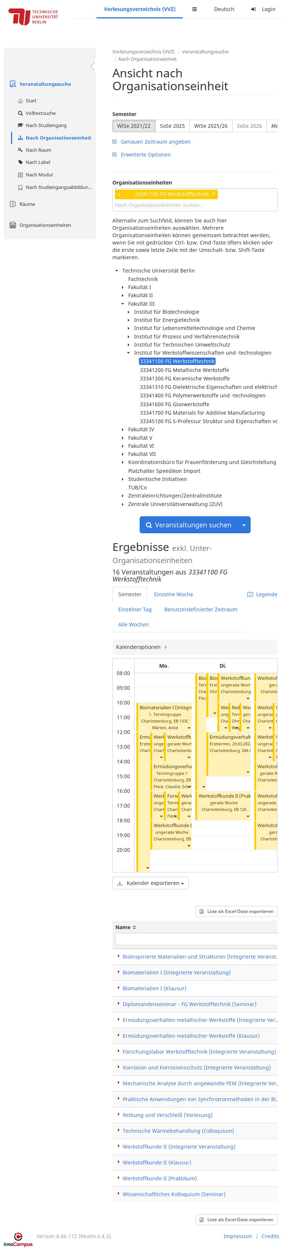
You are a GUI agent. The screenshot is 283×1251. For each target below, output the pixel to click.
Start (26, 100)
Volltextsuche (36, 113)
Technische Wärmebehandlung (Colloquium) (178, 1130)
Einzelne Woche (173, 594)
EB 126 (240, 809)
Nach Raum (33, 150)
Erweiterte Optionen (141, 154)
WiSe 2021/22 (134, 125)
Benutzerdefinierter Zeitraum (200, 609)
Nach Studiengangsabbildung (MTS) (56, 187)
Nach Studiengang (41, 125)
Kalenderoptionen (139, 646)
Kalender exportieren (150, 882)
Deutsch (224, 9)
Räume (21, 204)
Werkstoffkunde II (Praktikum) (187, 825)
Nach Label (33, 162)
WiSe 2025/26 (211, 125)
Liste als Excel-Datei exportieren (236, 911)
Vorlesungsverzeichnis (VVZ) (139, 9)
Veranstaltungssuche (39, 84)
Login (262, 9)
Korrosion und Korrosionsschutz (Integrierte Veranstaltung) (197, 1067)
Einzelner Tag (135, 609)
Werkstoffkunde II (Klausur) (157, 1162)
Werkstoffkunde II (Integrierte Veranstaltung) (179, 1146)
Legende (262, 594)
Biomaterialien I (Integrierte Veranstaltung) (187, 707)
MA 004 (249, 750)
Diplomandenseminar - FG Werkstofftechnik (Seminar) (189, 1004)
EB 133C (181, 721)
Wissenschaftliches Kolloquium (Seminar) (174, 1194)
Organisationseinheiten (39, 225)
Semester (124, 113)
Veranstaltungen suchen (188, 524)
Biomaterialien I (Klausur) (154, 988)
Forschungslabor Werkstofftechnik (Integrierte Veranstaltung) (199, 1051)
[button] (189, 727)
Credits (270, 1236)
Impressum (238, 1236)
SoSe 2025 (172, 125)
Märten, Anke (165, 727)
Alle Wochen (133, 624)
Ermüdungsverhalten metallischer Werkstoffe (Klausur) (191, 1035)
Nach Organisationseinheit (53, 137)
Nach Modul (34, 174)
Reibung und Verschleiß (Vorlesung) (168, 1114)
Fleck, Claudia (167, 786)
